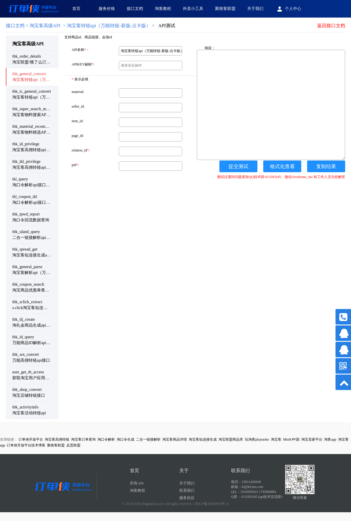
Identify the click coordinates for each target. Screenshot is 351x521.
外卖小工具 (193, 8)
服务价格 (107, 8)
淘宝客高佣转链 (57, 439)
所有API (137, 483)
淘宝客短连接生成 (203, 439)
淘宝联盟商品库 (230, 439)
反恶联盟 (73, 445)
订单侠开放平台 (30, 439)
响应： (210, 48)
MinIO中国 (291, 439)
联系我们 (187, 490)
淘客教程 (163, 8)
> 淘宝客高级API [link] (33, 25)
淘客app (330, 439)
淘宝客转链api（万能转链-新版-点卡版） (109, 25)
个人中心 (288, 9)
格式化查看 (282, 166)
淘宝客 (276, 439)
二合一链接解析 (148, 439)
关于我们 (255, 8)
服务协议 (187, 498)
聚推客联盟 (225, 8)
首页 (76, 8)
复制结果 (326, 166)
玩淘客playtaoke (257, 439)
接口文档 (135, 8)
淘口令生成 (125, 439)
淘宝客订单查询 (83, 439)
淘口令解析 (106, 439)
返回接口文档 (331, 25)
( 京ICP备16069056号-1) (211, 504)
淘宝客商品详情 (174, 439)
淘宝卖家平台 (311, 439)
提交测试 (238, 166)
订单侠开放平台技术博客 (26, 445)
